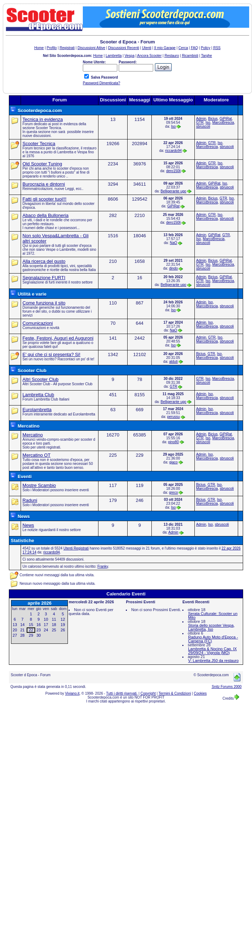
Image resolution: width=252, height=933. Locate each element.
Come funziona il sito (43, 303)
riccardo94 (173, 151)
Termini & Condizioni (175, 693)
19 (63, 624)
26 (63, 630)
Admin (201, 119)
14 (22, 624)
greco (173, 492)
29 (31, 635)
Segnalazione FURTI (43, 277)
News (28, 525)
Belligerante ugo (173, 191)
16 (38, 624)
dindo (173, 268)
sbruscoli (203, 126)
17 (46, 624)
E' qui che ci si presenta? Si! (51, 354)
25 (54, 630)
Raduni (29, 500)
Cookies (200, 693)
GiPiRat (226, 119)
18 (54, 624)
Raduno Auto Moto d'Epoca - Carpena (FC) (213, 639)
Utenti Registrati (76, 548)
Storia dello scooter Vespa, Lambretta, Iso (211, 627)
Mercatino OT (36, 455)
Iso (173, 126)
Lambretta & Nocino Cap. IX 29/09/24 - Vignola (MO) (212, 651)
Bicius (213, 119)
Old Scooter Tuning (42, 163)
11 (54, 619)
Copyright (148, 693)
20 (15, 630)
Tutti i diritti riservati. (122, 693)
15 (31, 624)
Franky (102, 566)
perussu (173, 417)
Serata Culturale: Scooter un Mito (212, 615)
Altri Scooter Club (40, 379)
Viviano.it (72, 693)
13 (15, 624)
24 (46, 630)
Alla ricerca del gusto (43, 261)
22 (31, 630)
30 (38, 635)
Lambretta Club (38, 394)
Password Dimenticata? (101, 83)
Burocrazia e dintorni (43, 184)
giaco (173, 462)
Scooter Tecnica (38, 143)
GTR (200, 122)
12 (63, 619)
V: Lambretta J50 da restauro (213, 660)
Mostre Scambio (39, 485)
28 (22, 635)
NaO (173, 243)
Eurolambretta (37, 409)
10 (46, 619)
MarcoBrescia (223, 122)
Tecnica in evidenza (42, 119)
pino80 (173, 442)
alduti (173, 362)
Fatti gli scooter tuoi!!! (44, 199)
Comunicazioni (37, 323)
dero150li (173, 171)
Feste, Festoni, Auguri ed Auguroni (57, 338)
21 (22, 630)
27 (15, 635)
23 (38, 630)
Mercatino (32, 435)
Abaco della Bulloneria (45, 215)
